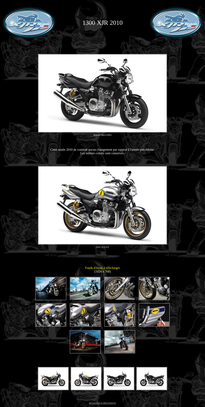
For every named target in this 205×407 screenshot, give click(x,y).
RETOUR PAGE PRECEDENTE (102, 403)
